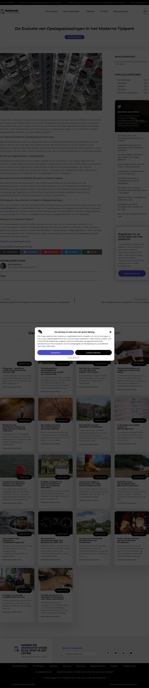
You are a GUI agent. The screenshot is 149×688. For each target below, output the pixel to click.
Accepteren (55, 353)
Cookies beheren (93, 353)
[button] (110, 332)
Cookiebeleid (73, 357)
